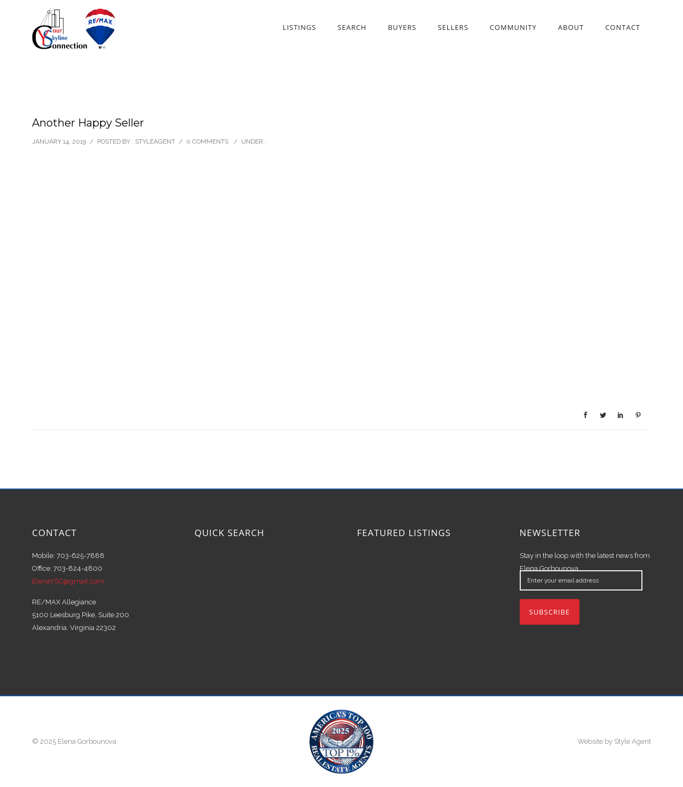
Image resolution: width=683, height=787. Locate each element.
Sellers (453, 27)
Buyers (402, 27)
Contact (622, 27)
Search (352, 27)
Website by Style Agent (614, 741)
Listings (299, 27)
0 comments (207, 141)
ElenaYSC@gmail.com (68, 581)
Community (513, 27)
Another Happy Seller (88, 122)
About (571, 27)
